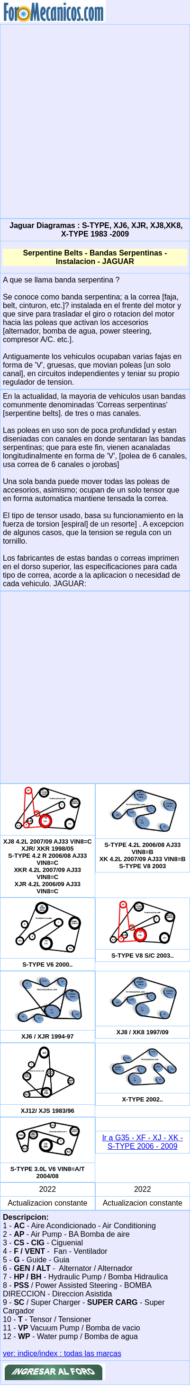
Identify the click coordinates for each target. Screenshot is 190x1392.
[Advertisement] (93, 120)
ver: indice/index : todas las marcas (62, 1353)
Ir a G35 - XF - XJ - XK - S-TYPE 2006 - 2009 (142, 1142)
